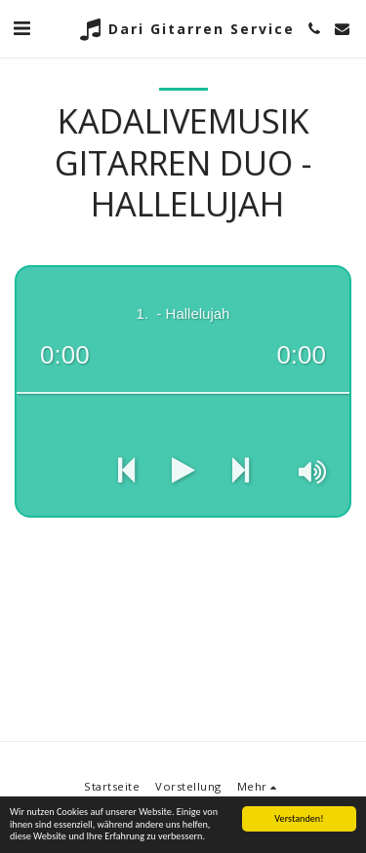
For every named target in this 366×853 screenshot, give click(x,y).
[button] (21, 28)
